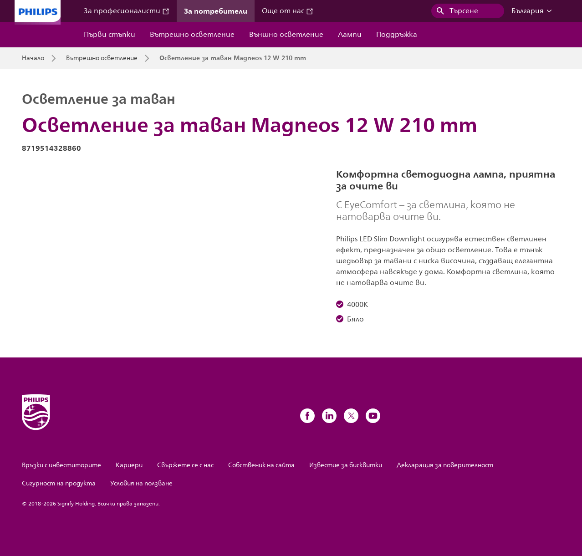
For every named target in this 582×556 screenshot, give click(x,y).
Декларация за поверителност (445, 465)
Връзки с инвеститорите (61, 465)
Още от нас (287, 10)
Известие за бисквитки (345, 465)
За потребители (215, 10)
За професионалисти (126, 10)
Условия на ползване (141, 483)
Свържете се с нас (185, 465)
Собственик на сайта (261, 465)
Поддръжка (396, 35)
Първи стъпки (109, 35)
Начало (33, 58)
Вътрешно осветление (192, 35)
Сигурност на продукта (59, 483)
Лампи (350, 35)
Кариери (129, 465)
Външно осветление (286, 35)
